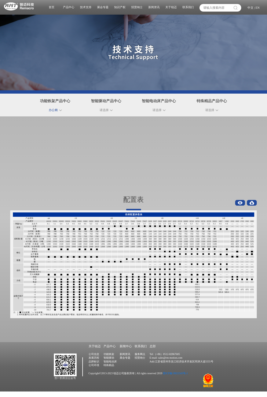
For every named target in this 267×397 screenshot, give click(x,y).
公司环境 (94, 370)
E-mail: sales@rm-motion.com (166, 363)
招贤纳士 (137, 7)
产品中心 (68, 7)
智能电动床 (110, 367)
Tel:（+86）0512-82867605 (165, 359)
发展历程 (94, 363)
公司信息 (94, 359)
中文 (250, 7)
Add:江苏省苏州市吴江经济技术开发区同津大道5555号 (181, 367)
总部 (153, 352)
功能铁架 (109, 359)
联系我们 (188, 7)
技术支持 (85, 7)
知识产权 (120, 7)
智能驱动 (109, 363)
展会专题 (102, 7)
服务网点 (140, 359)
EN (258, 7)
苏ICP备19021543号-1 (175, 378)
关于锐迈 (171, 7)
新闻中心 (126, 352)
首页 (51, 7)
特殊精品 (109, 370)
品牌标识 (94, 367)
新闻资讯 (154, 7)
